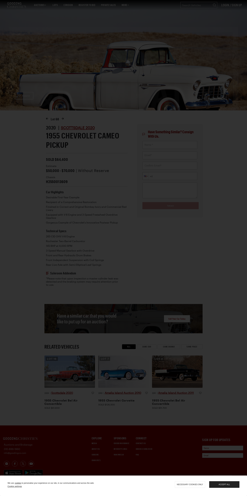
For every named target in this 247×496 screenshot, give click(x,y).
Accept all (224, 484)
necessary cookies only (190, 484)
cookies (18, 483)
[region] (123, 486)
